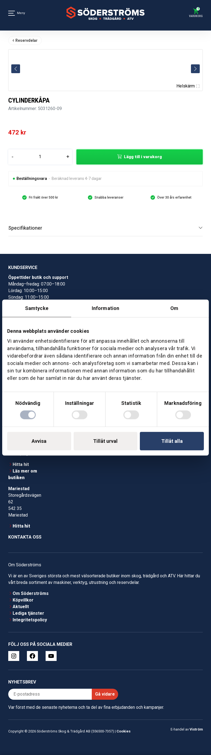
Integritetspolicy (30, 619)
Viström (196, 729)
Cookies (123, 731)
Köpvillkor (23, 600)
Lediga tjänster (28, 613)
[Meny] (11, 13)
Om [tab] (174, 308)
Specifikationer (25, 228)
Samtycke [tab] (36, 308)
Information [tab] (105, 308)
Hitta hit (21, 464)
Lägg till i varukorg (143, 156)
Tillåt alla (172, 441)
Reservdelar (26, 40)
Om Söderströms (31, 593)
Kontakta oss (24, 537)
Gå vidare (105, 694)
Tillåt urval (105, 441)
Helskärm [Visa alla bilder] (187, 86)
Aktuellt (21, 606)
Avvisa (39, 441)
